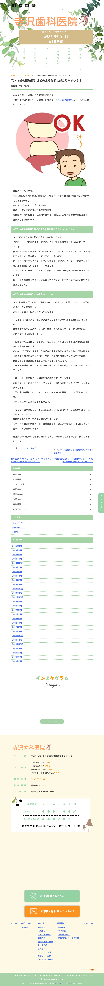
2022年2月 (17, 627)
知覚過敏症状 (78, 450)
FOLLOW (53, 721)
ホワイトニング (19, 509)
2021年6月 (17, 661)
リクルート (47, 61)
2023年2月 (17, 580)
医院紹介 (35, 59)
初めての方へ (13, 62)
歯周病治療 (18, 494)
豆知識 (88, 450)
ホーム (14, 923)
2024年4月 (17, 554)
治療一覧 (24, 59)
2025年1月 (17, 546)
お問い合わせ (80, 62)
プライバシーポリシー (61, 983)
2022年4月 (17, 618)
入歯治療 (17, 499)
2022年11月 (17, 593)
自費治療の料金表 (45, 959)
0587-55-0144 (38, 779)
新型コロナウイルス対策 (68, 938)
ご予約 (92, 58)
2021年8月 (17, 652)
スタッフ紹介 (64, 934)
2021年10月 (17, 644)
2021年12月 (17, 635)
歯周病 (68, 450)
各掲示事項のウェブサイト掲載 (64, 975)
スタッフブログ (18, 523)
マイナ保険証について (45, 975)
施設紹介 (62, 927)
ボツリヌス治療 (44, 956)
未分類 (15, 531)
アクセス (62, 931)
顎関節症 (57, 453)
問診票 (25, 927)
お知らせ (58, 59)
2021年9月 (17, 648)
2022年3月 (17, 623)
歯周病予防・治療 (45, 941)
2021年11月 (17, 640)
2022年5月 (17, 614)
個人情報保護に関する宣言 (84, 975)
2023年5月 (17, 567)
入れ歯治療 (42, 945)
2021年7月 (17, 657)
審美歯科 (17, 504)
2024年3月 (17, 559)
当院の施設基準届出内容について (25, 975)
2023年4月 (17, 571)
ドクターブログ (29, 448)
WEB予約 (101, 503)
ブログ (69, 58)
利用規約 (70, 983)
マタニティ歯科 (19, 484)
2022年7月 (17, 605)
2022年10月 (17, 597)
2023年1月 (17, 584)
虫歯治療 (17, 474)
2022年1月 (17, 631)
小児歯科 (17, 479)
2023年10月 (17, 563)
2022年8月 (17, 601)
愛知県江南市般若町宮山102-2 (56, 31)
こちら (47, 762)
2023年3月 (17, 576)
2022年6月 (17, 610)
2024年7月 (17, 550)
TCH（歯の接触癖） (65, 99)
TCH (61, 450)
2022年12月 (17, 588)
